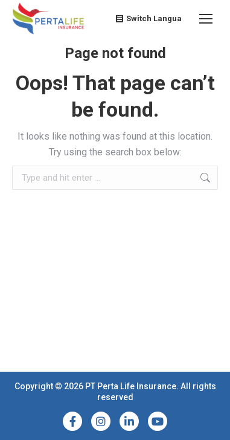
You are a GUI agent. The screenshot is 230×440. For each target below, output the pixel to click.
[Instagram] (100, 421)
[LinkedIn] (129, 421)
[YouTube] (157, 421)
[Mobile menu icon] (206, 19)
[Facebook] (72, 421)
